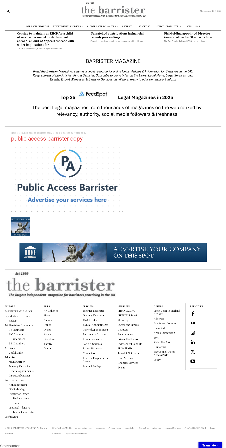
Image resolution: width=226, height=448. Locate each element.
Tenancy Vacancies (93, 315)
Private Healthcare (128, 339)
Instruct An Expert (93, 366)
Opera (47, 348)
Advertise (159, 318)
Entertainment (126, 334)
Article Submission (164, 332)
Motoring (123, 320)
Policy (157, 359)
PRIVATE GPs (125, 348)
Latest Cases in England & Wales (167, 312)
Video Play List (162, 342)
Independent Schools (130, 343)
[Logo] (113, 11)
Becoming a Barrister (95, 334)
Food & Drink (125, 358)
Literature (49, 339)
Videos (47, 334)
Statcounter (9, 446)
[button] (8, 11)
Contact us (89, 353)
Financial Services (128, 362)
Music (47, 315)
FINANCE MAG (126, 310)
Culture (48, 320)
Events (47, 329)
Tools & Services (92, 343)
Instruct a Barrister (93, 310)
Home (14, 132)
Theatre (48, 343)
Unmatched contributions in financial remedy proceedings (117, 35)
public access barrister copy (36, 132)
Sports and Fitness (128, 324)
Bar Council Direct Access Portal (164, 353)
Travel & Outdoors (128, 353)
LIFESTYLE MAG (127, 315)
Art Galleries (51, 310)
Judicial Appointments (95, 324)
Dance (47, 324)
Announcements (92, 339)
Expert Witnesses (92, 348)
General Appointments (95, 329)
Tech (156, 337)
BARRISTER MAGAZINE (24, 427)
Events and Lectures (165, 323)
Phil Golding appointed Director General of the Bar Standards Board (189, 35)
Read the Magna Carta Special (95, 359)
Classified (159, 328)
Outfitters (123, 329)
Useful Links (90, 320)
